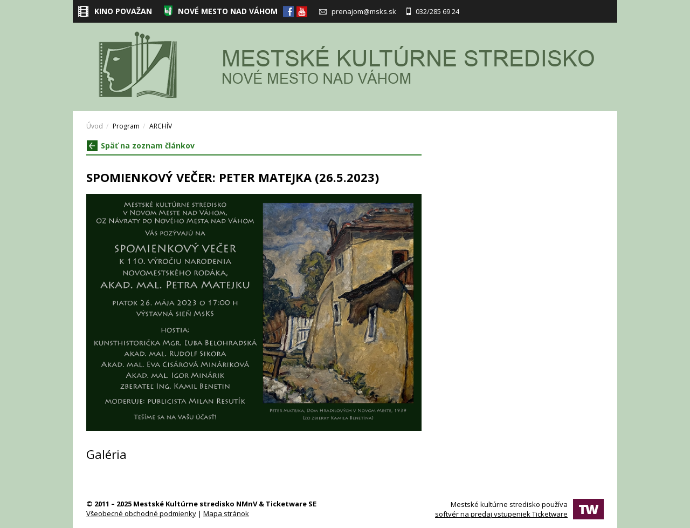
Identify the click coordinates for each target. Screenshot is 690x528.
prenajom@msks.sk (357, 11)
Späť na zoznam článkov (141, 145)
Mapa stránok (226, 513)
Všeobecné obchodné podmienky (141, 513)
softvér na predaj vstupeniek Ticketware (501, 514)
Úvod (94, 126)
